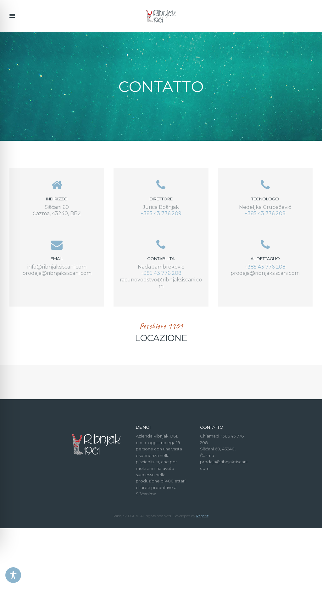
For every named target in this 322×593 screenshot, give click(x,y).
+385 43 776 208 (265, 213)
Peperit (202, 581)
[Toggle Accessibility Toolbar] (13, 575)
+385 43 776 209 (161, 213)
